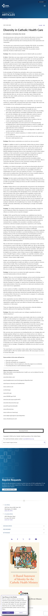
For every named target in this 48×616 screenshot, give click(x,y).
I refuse (21, 612)
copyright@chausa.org (28, 439)
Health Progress (5, 18)
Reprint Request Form (9, 489)
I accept (8, 612)
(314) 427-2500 (9, 520)
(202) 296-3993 (9, 510)
